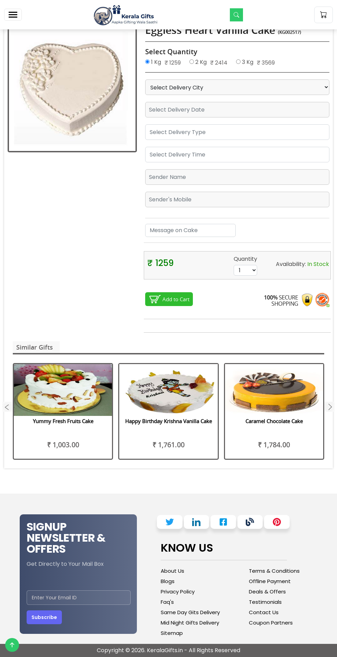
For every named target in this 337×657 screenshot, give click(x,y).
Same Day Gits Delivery (190, 612)
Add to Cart (175, 299)
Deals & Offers (267, 591)
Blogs (168, 581)
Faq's (167, 602)
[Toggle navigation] (13, 15)
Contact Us (264, 612)
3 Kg (244, 62)
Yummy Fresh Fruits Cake (63, 421)
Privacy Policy (178, 591)
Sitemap (172, 633)
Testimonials (265, 602)
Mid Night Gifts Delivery (190, 622)
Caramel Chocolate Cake (274, 421)
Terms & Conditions (274, 570)
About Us (172, 570)
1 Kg (153, 62)
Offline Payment (270, 581)
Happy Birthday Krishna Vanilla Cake (168, 421)
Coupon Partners (271, 622)
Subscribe (44, 617)
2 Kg (198, 62)
